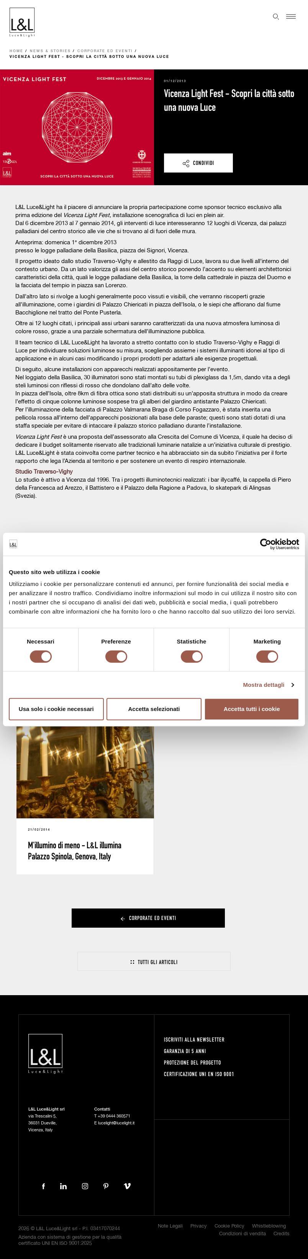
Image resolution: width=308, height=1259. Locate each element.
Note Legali (170, 1226)
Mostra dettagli (263, 684)
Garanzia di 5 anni (185, 1051)
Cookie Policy (229, 1226)
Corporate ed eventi (105, 51)
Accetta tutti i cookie (252, 709)
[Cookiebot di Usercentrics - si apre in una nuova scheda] (265, 544)
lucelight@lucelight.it (116, 1123)
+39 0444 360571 (114, 1116)
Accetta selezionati (154, 709)
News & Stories (50, 51)
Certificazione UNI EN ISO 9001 (199, 1074)
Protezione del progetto (192, 1062)
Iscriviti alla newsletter (194, 1039)
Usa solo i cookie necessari (56, 709)
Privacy (198, 1226)
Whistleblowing (269, 1226)
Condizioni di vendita (242, 1233)
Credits (282, 1233)
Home (16, 51)
